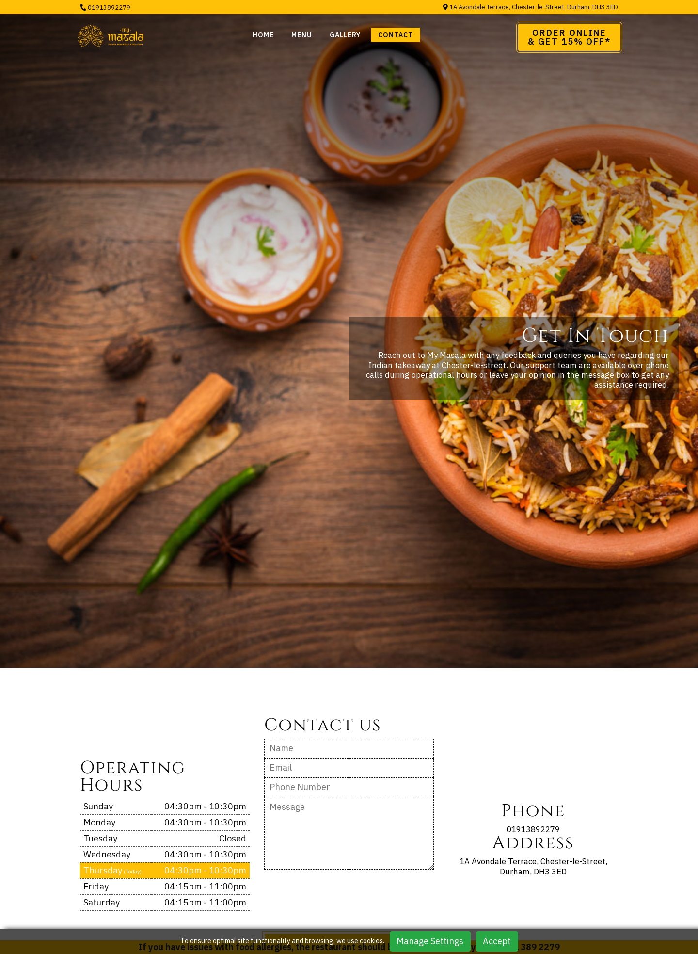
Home (263, 35)
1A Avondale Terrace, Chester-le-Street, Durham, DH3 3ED (530, 7)
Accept (497, 941)
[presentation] (338, 900)
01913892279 (105, 7)
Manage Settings (430, 941)
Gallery (345, 35)
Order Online (569, 37)
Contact (395, 35)
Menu (301, 35)
